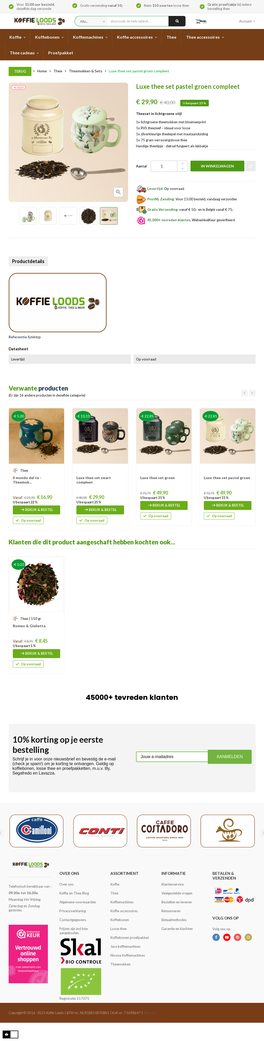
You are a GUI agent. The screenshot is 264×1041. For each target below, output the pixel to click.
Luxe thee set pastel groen (227, 477)
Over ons (66, 884)
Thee (114, 893)
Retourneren (171, 911)
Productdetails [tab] (30, 261)
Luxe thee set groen (157, 477)
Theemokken (120, 964)
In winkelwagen (211, 166)
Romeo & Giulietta (29, 626)
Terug (20, 71)
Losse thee (118, 929)
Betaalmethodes (174, 920)
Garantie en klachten (177, 929)
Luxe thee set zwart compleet (93, 479)
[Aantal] (161, 166)
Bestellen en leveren (176, 902)
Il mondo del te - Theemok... (27, 479)
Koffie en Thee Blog (74, 893)
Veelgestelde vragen (176, 893)
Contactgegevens (72, 920)
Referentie (18, 337)
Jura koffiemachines (125, 946)
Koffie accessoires (124, 911)
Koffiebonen (119, 920)
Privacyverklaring (72, 911)
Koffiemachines (121, 902)
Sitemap (149, 1013)
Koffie (114, 884)
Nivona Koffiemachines (127, 955)
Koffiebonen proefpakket (129, 937)
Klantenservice (172, 884)
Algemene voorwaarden (77, 902)
